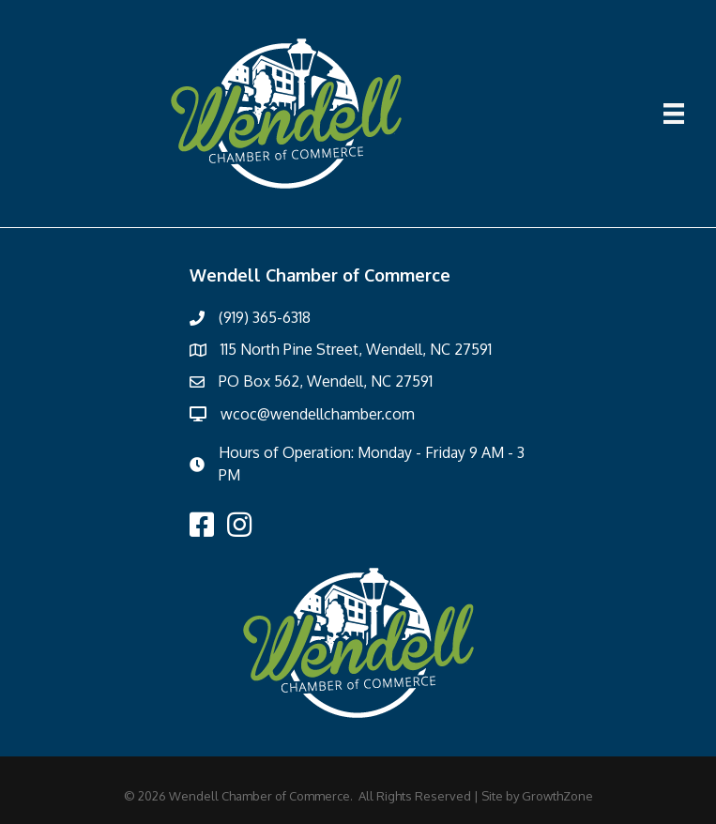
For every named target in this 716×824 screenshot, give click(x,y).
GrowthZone (557, 795)
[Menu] (673, 113)
